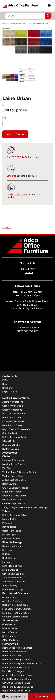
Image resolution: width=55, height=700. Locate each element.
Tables (6, 511)
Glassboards (8, 624)
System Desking (10, 449)
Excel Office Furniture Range (17, 679)
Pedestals (7, 523)
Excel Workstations (12, 409)
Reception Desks (11, 445)
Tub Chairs (7, 468)
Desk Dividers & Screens (15, 605)
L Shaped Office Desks (14, 421)
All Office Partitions (12, 601)
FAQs (5, 380)
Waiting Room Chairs (13, 476)
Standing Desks (10, 433)
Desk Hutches (9, 558)
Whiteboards (10, 620)
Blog (4, 384)
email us (29, 272)
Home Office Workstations (15, 667)
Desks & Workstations (15, 398)
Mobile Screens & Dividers (15, 613)
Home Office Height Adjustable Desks (21, 663)
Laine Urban (42, 23)
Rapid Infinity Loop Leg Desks (17, 687)
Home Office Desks (12, 417)
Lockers (6, 562)
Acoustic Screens (11, 597)
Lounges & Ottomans (13, 460)
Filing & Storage (12, 542)
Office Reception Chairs (14, 503)
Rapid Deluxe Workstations (16, 429)
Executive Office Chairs (14, 495)
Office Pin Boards (11, 640)
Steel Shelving (9, 585)
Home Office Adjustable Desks (18, 647)
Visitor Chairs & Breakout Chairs (19, 472)
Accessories (9, 452)
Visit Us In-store (18, 194)
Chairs (32, 23)
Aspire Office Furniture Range (17, 675)
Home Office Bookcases (14, 651)
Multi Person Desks (12, 425)
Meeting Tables (10, 534)
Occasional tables (11, 538)
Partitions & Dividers (15, 593)
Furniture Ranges (13, 671)
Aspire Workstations (12, 401)
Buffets (6, 554)
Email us (11, 175)
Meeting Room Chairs (13, 464)
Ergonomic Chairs (11, 491)
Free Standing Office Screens (17, 609)
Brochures (7, 388)
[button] (51, 6)
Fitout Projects (9, 391)
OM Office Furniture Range (16, 683)
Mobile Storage (10, 570)
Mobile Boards (9, 632)
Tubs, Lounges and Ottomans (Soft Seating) (25, 507)
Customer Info (11, 376)
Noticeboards (9, 636)
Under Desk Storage (12, 589)
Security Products (11, 577)
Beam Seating (9, 484)
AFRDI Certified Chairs (14, 480)
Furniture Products (18, 23)
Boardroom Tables (11, 530)
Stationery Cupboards (13, 581)
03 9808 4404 (13, 696)
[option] (27, 41)
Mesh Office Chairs (12, 499)
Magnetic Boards (11, 628)
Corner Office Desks (12, 405)
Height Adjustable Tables (15, 515)
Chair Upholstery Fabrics (15, 488)
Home (4, 23)
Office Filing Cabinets (13, 573)
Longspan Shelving (12, 566)
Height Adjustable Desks (14, 437)
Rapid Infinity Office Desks (16, 690)
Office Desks (9, 441)
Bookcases (7, 550)
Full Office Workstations (14, 413)
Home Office (10, 643)
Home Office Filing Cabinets (16, 659)
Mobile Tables (9, 519)
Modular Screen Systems (15, 616)
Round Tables (9, 526)
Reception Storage (11, 546)
